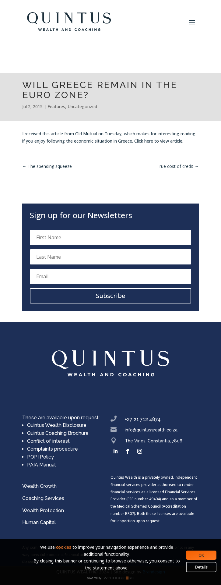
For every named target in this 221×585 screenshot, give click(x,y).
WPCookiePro (112, 578)
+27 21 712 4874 (143, 419)
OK (201, 555)
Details (201, 567)
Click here (143, 141)
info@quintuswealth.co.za (151, 429)
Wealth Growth (39, 486)
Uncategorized (82, 106)
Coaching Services (43, 498)
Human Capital (39, 522)
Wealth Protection (43, 510)
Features (56, 106)
